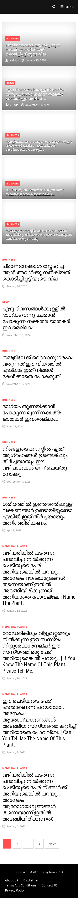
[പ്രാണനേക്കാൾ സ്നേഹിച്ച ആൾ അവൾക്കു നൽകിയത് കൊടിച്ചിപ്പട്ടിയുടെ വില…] (39, 49)
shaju (15, 60)
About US (11, 880)
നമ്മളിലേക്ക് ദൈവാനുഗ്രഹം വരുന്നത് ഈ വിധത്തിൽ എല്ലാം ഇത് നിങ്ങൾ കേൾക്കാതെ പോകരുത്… (37, 366)
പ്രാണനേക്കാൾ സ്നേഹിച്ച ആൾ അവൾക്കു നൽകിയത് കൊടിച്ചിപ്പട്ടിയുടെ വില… (36, 272)
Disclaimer (30, 880)
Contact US (50, 885)
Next (52, 843)
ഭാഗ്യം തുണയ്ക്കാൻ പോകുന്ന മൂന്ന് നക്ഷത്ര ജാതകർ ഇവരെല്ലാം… (31, 412)
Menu (67, 7)
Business (13, 38)
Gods (15, 105)
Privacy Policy (15, 890)
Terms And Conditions (20, 885)
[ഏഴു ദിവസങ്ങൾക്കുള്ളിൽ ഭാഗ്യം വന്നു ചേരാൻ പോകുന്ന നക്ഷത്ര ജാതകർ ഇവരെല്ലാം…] (39, 93)
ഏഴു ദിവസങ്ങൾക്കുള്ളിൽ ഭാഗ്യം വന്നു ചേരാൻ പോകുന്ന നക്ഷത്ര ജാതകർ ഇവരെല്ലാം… (36, 318)
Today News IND (51, 872)
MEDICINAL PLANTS (14, 546)
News (10, 82)
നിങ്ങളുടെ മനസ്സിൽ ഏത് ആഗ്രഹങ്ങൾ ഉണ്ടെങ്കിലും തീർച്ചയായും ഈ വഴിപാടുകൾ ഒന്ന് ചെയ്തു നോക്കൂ (34, 461)
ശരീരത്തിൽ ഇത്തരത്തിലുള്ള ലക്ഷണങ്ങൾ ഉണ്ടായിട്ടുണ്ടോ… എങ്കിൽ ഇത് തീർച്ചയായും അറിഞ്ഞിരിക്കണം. (39, 513)
